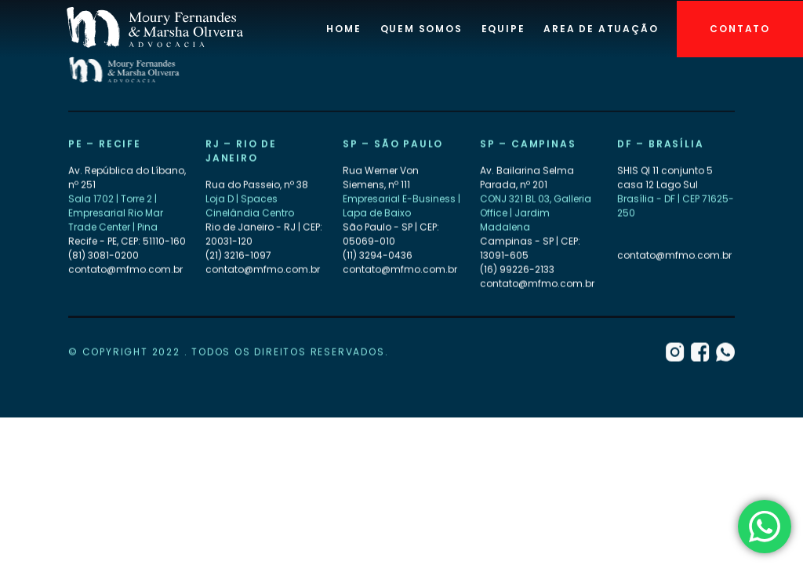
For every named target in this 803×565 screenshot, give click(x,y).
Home (343, 28)
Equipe (503, 28)
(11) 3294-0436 (377, 255)
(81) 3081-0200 (103, 255)
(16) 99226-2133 (517, 269)
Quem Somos (421, 28)
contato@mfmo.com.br (125, 269)
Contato (740, 28)
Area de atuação (600, 28)
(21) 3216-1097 (238, 255)
